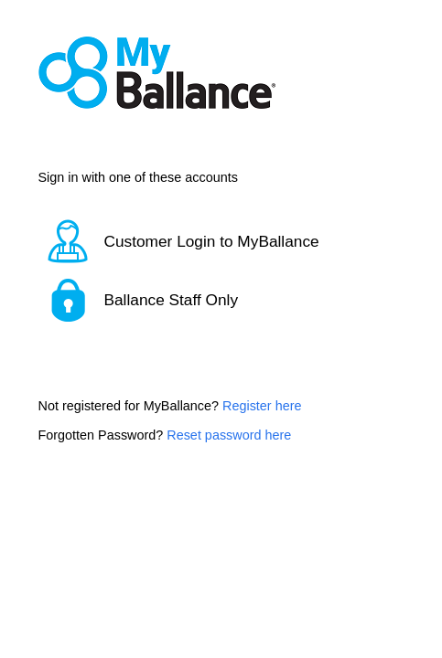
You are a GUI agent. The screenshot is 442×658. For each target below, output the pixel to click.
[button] (221, 241)
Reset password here (229, 435)
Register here (261, 405)
